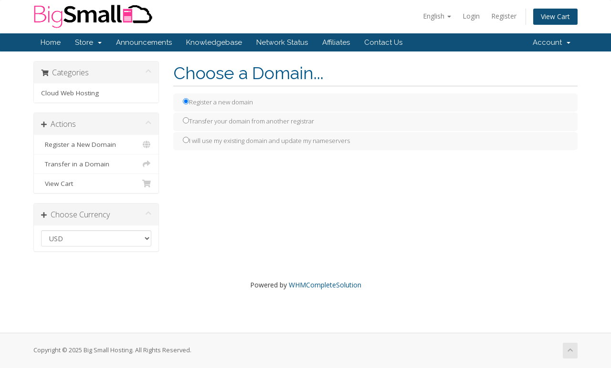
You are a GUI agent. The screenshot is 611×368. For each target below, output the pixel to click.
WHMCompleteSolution (325, 284)
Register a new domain (218, 102)
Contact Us (383, 42)
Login (471, 15)
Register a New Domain (96, 144)
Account (551, 42)
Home (51, 42)
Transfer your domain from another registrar (248, 121)
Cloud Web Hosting (70, 93)
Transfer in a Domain (96, 164)
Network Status (282, 42)
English (437, 15)
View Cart (555, 16)
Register (503, 15)
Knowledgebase (214, 42)
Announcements (144, 42)
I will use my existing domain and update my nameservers (266, 140)
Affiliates (336, 42)
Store (88, 42)
